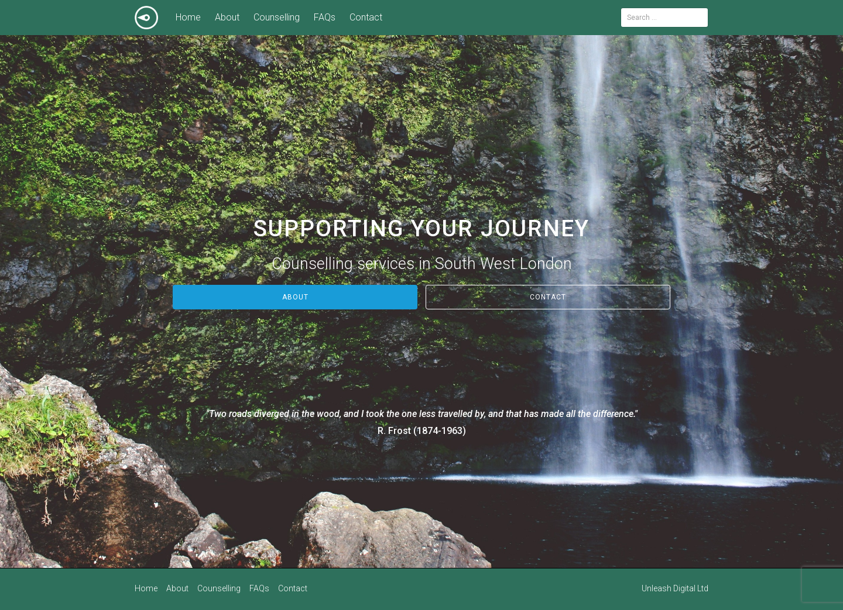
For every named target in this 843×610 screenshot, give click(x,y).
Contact (365, 17)
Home (188, 17)
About (227, 17)
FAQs (324, 17)
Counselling (276, 17)
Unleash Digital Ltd (675, 587)
